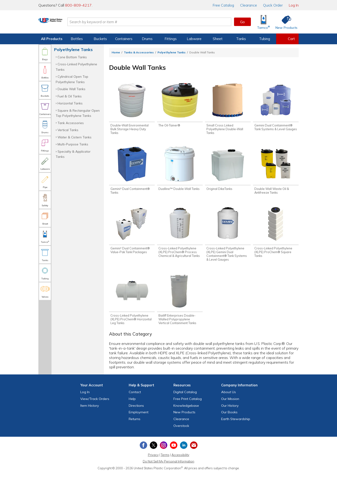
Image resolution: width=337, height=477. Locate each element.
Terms (165, 458)
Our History (230, 409)
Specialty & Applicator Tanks (73, 154)
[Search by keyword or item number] (165, 22)
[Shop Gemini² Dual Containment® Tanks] (132, 171)
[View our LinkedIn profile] (183, 448)
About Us (228, 395)
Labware (194, 39)
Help (132, 402)
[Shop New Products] (285, 22)
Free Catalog (187, 402)
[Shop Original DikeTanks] (228, 169)
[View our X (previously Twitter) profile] (153, 448)
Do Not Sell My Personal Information (168, 464)
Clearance (248, 5)
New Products (184, 415)
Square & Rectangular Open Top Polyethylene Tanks (78, 113)
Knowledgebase (186, 409)
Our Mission (230, 402)
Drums (147, 39)
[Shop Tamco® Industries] (263, 22)
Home (116, 52)
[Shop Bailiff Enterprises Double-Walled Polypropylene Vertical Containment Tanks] (180, 301)
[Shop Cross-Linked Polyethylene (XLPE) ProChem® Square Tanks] (276, 233)
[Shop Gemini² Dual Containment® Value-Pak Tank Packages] (132, 231)
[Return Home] (66, 22)
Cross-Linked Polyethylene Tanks (76, 66)
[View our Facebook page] (143, 448)
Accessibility (180, 458)
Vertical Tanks (68, 130)
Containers (123, 39)
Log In (294, 5)
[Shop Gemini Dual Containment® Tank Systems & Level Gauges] (276, 107)
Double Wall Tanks (71, 89)
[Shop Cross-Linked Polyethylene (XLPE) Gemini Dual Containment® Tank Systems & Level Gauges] (228, 235)
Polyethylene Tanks (172, 52)
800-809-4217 (78, 5)
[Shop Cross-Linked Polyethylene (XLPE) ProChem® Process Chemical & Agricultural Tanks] (180, 233)
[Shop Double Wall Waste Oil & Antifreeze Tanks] (276, 171)
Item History (89, 409)
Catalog (223, 5)
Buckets (100, 39)
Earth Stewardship (235, 422)
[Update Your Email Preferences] (193, 448)
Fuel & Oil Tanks (70, 96)
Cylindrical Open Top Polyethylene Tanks (72, 79)
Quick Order (273, 5)
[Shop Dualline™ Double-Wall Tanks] (180, 169)
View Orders (94, 402)
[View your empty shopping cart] (287, 38)
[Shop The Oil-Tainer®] (180, 105)
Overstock (181, 429)
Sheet (218, 39)
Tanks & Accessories (139, 52)
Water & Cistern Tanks (75, 137)
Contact (135, 395)
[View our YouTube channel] (173, 448)
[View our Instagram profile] (163, 448)
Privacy (153, 458)
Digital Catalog (185, 395)
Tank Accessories (71, 123)
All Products (51, 39)
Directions (136, 409)
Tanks (241, 39)
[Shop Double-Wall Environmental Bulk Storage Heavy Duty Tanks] (132, 109)
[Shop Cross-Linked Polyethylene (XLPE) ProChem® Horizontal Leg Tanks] (132, 301)
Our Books (229, 415)
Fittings (171, 39)
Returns (134, 422)
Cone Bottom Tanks (72, 57)
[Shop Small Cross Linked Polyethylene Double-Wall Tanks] (228, 109)
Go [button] (242, 21)
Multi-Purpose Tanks (73, 144)
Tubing (264, 39)
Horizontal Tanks (70, 103)
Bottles (77, 39)
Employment (138, 415)
